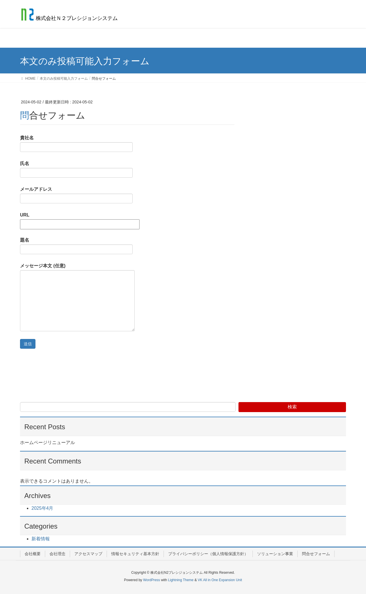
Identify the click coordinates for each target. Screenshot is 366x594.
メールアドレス (76, 195)
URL (80, 219)
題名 (76, 246)
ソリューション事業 (275, 553)
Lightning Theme (181, 580)
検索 (292, 406)
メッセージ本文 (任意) (77, 297)
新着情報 (40, 538)
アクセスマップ (88, 553)
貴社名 (76, 143)
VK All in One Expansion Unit (220, 580)
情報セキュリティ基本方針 (135, 553)
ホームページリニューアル (47, 442)
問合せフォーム (316, 553)
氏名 (76, 169)
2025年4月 (42, 508)
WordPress (151, 580)
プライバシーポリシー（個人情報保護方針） (208, 553)
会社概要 (33, 553)
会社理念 (57, 553)
